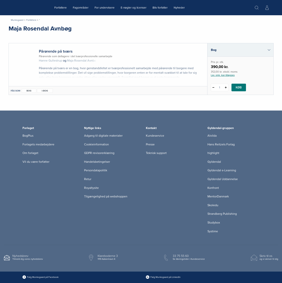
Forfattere (60, 7)
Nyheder (179, 7)
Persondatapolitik (95, 170)
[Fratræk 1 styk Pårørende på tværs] (213, 87)
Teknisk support (156, 153)
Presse (150, 144)
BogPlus (27, 136)
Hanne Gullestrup (50, 61)
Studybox (213, 222)
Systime (212, 231)
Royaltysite (91, 188)
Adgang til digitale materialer (103, 136)
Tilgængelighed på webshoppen (105, 196)
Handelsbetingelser (97, 162)
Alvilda (212, 136)
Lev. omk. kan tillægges (223, 75)
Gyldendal (214, 162)
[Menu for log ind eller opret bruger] (267, 7)
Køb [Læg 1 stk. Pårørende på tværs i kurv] (239, 87)
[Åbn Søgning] (256, 7)
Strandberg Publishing (222, 214)
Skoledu (212, 205)
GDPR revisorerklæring (99, 153)
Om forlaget (30, 153)
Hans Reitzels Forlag (221, 144)
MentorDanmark (218, 196)
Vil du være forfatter (35, 162)
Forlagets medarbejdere (38, 144)
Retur (87, 179)
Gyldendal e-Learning (221, 170)
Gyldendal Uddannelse (222, 179)
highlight (213, 153)
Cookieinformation (96, 144)
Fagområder (80, 7)
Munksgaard (17, 20)
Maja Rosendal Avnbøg (82, 61)
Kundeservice (155, 136)
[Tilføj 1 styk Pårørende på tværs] (225, 87)
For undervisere (105, 7)
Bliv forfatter (160, 7)
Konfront (213, 188)
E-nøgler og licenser (133, 7)
